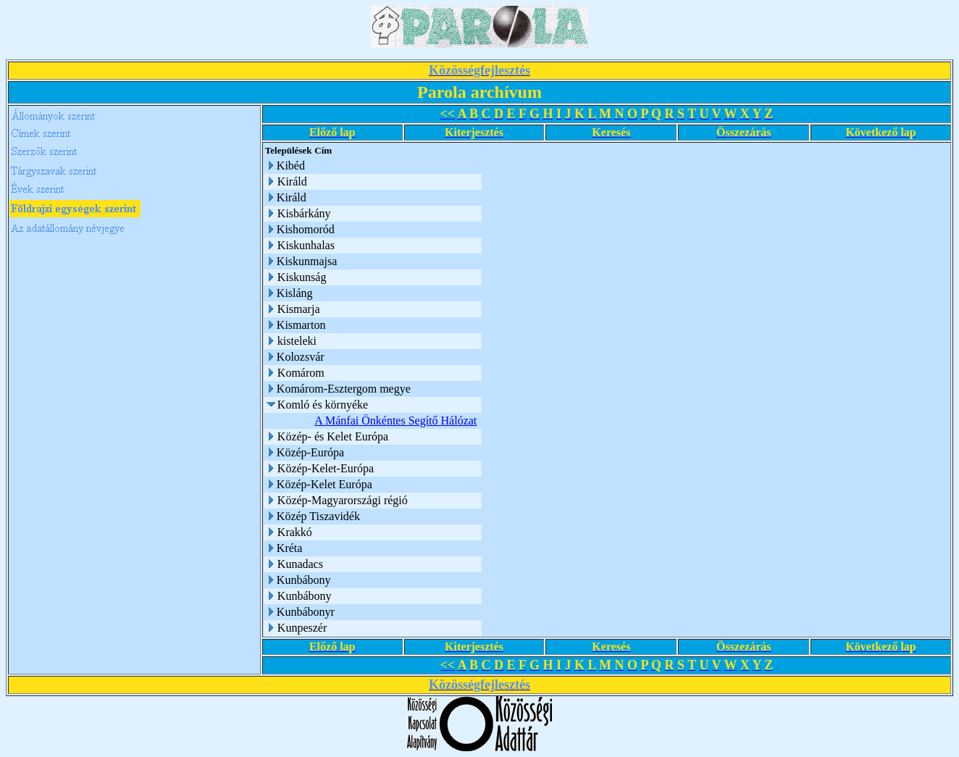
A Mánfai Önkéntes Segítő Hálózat (395, 420)
